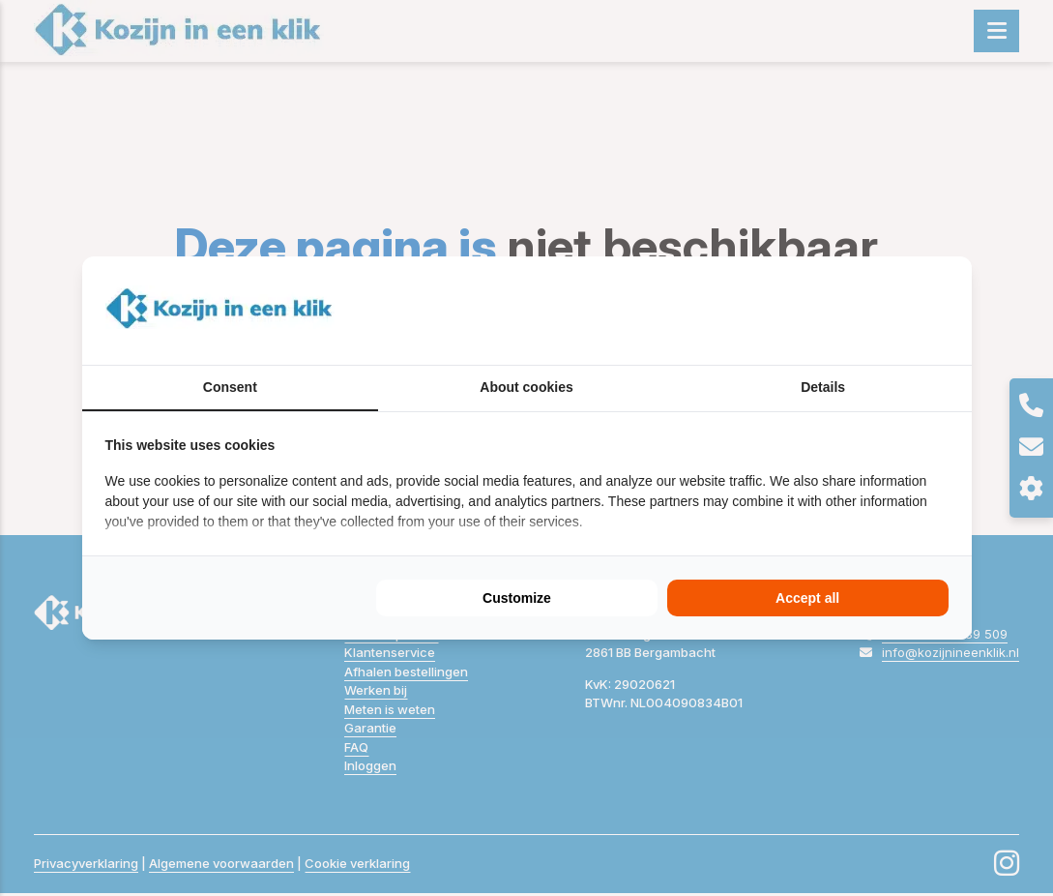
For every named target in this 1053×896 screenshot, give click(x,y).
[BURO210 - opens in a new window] (876, 311)
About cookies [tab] (526, 387)
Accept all (807, 598)
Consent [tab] (230, 387)
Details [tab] (823, 387)
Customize (517, 598)
